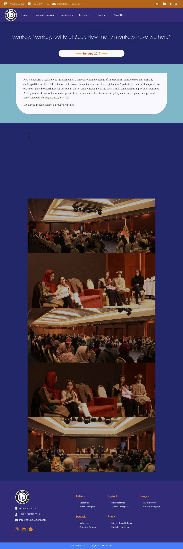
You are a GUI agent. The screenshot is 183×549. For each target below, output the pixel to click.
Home (25, 15)
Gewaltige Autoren (88, 527)
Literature (84, 15)
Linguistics (65, 15)
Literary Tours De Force (121, 523)
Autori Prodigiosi (87, 506)
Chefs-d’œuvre (149, 502)
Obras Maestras (118, 502)
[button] (157, 4)
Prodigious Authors (120, 527)
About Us (118, 15)
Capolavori (84, 502)
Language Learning (44, 15)
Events (101, 15)
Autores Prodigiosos (120, 506)
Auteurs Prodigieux (151, 506)
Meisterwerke (86, 523)
